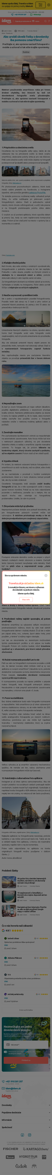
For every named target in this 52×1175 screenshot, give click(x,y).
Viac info (26, 600)
